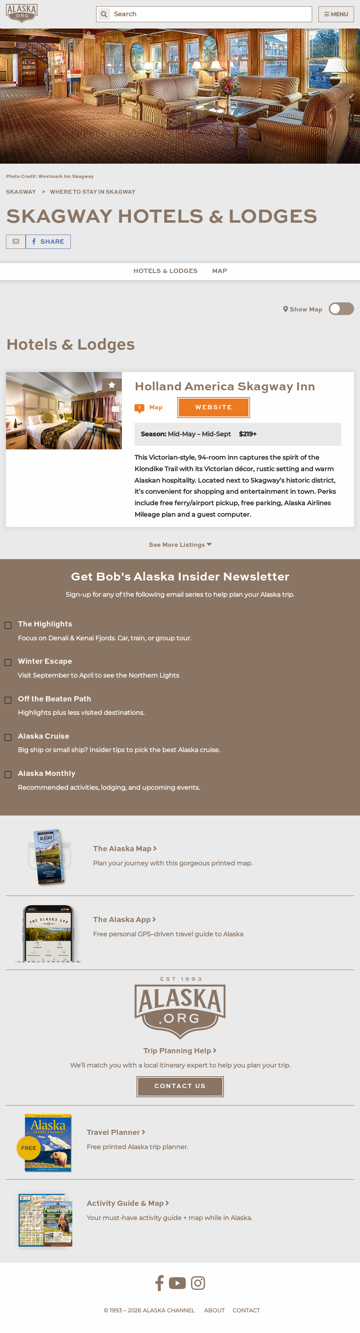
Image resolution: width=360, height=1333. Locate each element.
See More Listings (180, 544)
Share (48, 242)
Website (213, 408)
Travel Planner (116, 1132)
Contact (246, 1310)
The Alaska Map (125, 849)
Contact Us (180, 1086)
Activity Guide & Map (128, 1203)
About (214, 1310)
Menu (336, 14)
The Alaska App (124, 920)
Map (219, 271)
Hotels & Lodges (165, 271)
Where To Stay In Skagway (92, 192)
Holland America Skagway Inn (225, 387)
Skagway (21, 192)
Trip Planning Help (180, 1051)
